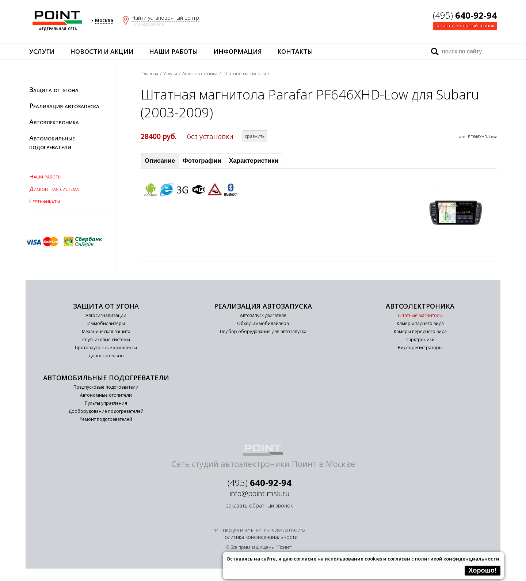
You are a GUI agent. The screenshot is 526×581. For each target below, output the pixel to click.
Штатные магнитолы (244, 74)
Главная (149, 74)
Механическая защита (106, 331)
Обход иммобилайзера (263, 323)
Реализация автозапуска (64, 105)
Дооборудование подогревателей (106, 411)
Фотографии (202, 160)
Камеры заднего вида (420, 323)
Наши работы (173, 51)
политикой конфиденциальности (457, 558)
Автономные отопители (106, 395)
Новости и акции (102, 51)
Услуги (42, 51)
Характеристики (253, 160)
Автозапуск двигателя (263, 315)
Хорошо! (482, 570)
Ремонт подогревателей (106, 419)
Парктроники (420, 339)
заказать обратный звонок (465, 26)
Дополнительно (106, 355)
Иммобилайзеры (106, 323)
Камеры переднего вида (420, 331)
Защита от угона (54, 89)
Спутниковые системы (106, 339)
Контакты (295, 51)
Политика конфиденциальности (259, 536)
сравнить (255, 136)
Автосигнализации (105, 315)
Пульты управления (106, 403)
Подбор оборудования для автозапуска (263, 331)
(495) (465, 15)
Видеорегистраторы (420, 347)
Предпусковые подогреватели (105, 387)
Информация (237, 51)
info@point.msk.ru (259, 493)
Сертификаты (44, 201)
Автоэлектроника (54, 121)
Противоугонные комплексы (106, 347)
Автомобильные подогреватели (52, 142)
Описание (160, 160)
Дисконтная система (54, 188)
